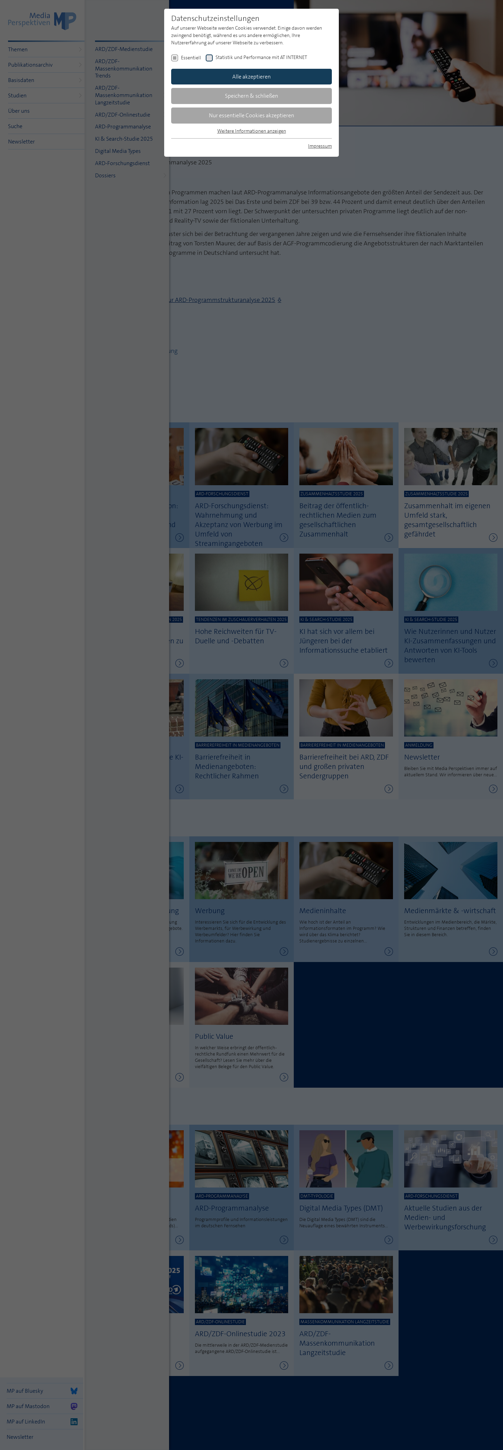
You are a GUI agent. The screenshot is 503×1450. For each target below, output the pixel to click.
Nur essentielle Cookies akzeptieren (251, 115)
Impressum (320, 146)
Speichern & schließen (251, 95)
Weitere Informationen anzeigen (251, 131)
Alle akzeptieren (251, 76)
